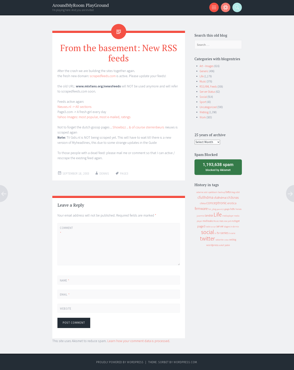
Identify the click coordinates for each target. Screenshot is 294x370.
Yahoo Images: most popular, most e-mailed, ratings (94, 117)
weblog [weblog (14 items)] (232, 239)
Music (203, 81)
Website (65, 308)
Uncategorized (208, 107)
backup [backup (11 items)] (221, 192)
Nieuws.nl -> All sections (74, 106)
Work (203, 117)
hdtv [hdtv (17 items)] (232, 209)
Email (65, 294)
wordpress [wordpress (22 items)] (212, 245)
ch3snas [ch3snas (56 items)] (233, 197)
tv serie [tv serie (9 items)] (232, 233)
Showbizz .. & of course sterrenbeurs (138, 127)
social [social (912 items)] (207, 232)
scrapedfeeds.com (103, 76)
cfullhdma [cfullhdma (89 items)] (205, 197)
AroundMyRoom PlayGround (80, 5)
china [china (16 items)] (203, 203)
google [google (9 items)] (227, 209)
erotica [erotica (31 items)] (231, 203)
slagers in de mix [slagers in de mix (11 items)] (231, 226)
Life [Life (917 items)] (218, 214)
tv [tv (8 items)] (215, 233)
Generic (204, 71)
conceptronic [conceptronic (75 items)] (216, 203)
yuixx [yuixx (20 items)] (227, 245)
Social (203, 97)
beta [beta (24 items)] (228, 192)
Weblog (204, 112)
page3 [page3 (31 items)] (201, 226)
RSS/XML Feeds (208, 86)
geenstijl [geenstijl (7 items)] (220, 209)
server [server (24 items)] (219, 226)
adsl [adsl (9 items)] (206, 192)
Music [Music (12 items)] (216, 221)
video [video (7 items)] (226, 240)
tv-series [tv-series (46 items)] (223, 233)
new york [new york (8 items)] (227, 221)
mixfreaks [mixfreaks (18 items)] (208, 221)
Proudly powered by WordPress (119, 362)
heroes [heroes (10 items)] (238, 209)
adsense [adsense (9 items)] (199, 192)
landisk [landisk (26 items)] (209, 215)
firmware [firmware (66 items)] (201, 208)
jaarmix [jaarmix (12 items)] (200, 215)
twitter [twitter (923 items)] (207, 238)
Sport (203, 102)
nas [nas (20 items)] (221, 221)
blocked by (218, 167)
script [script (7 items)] (213, 226)
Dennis (104, 173)
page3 (124, 173)
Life (202, 76)
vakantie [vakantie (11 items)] (219, 239)
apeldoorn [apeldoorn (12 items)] (213, 192)
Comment (66, 230)
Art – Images (206, 66)
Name (64, 280)
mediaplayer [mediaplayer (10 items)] (228, 215)
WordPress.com (185, 362)
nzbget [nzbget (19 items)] (236, 221)
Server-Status (207, 91)
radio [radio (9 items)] (208, 226)
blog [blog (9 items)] (233, 192)
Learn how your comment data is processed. (138, 341)
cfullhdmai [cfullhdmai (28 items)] (220, 197)
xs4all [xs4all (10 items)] (221, 245)
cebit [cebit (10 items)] (237, 192)
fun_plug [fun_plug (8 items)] (212, 209)
